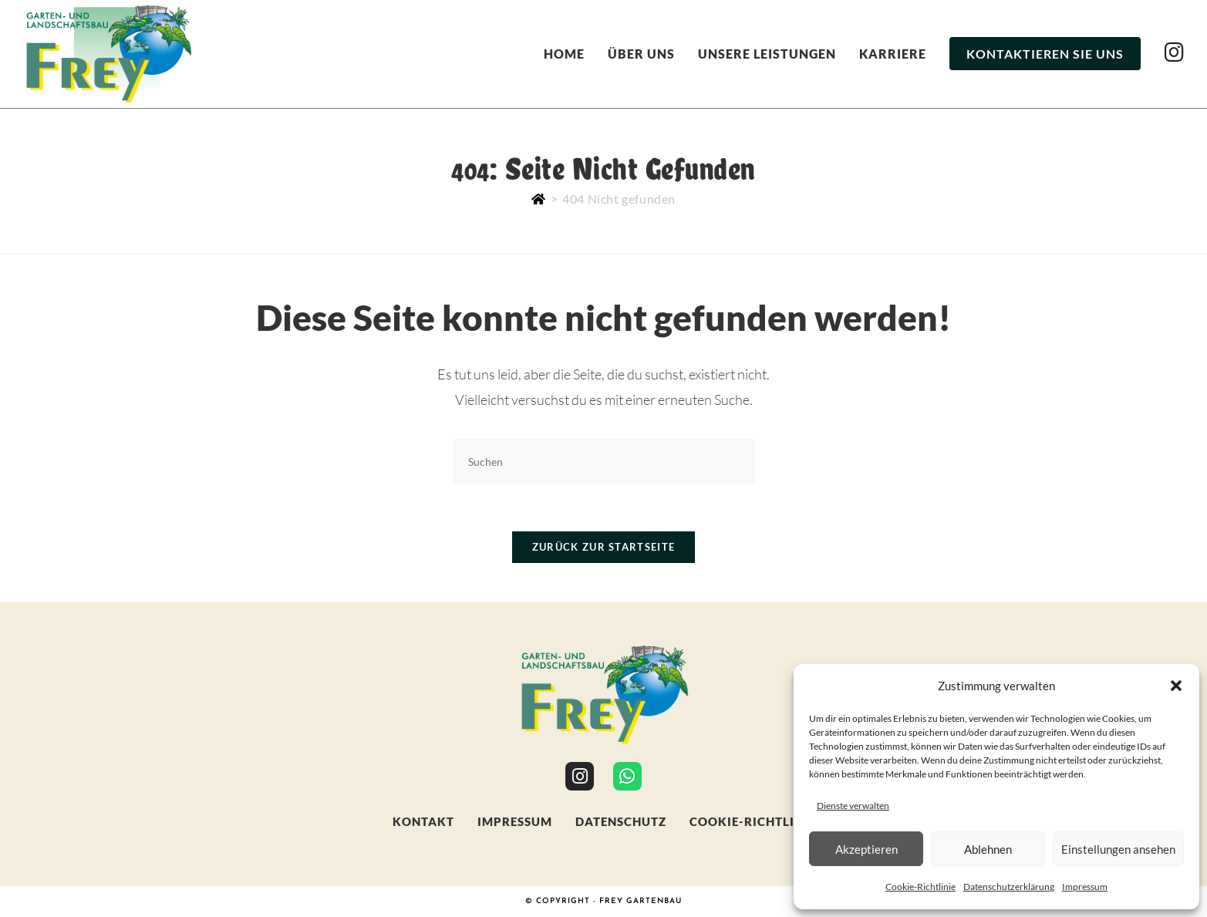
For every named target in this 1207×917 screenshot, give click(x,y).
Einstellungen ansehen (1118, 849)
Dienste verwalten (853, 805)
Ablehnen (988, 849)
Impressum (1085, 886)
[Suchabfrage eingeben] (603, 461)
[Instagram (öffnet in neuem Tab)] (1174, 52)
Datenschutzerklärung (1008, 886)
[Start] (538, 198)
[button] (1176, 685)
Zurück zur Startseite (603, 547)
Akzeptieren (866, 849)
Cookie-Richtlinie (920, 886)
